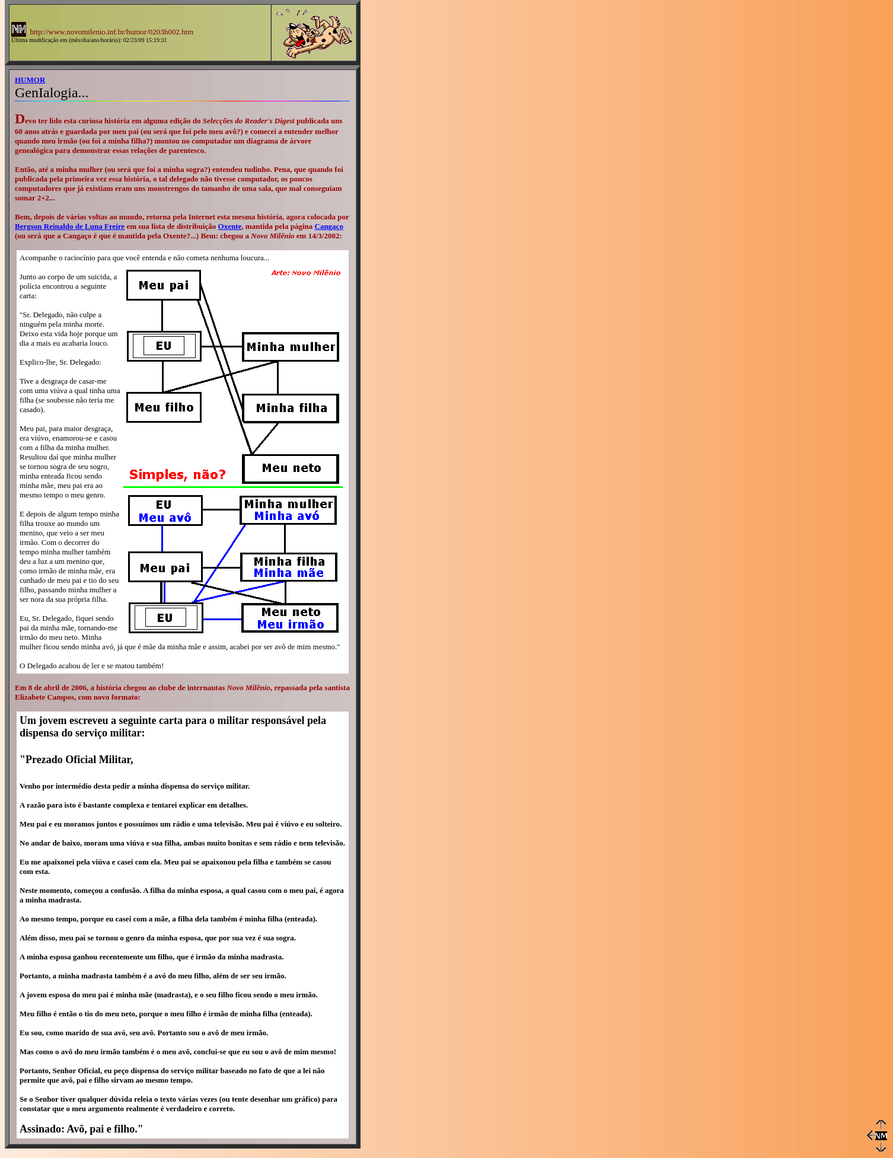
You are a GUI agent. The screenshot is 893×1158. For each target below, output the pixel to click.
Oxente (230, 226)
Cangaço (329, 226)
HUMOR (30, 79)
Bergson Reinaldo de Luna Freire (70, 226)
